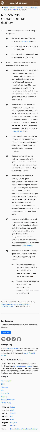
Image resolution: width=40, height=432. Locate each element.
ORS (15, 423)
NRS (6, 8)
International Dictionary (29, 429)
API (2, 390)
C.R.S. (12, 410)
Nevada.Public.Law (18, 3)
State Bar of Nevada (11, 348)
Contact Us (5, 393)
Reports (4, 396)
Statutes (13, 413)
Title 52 (12, 8)
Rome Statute (15, 429)
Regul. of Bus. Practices (11, 10)
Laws (12, 419)
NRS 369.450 (28, 245)
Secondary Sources (8, 400)
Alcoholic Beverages (31, 8)
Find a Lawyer (6, 381)
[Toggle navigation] (36, 3)
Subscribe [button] (5, 332)
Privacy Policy (6, 403)
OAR (11, 423)
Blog (2, 384)
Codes (12, 407)
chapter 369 (25, 41)
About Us (4, 387)
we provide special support (22, 366)
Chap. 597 (20, 8)
